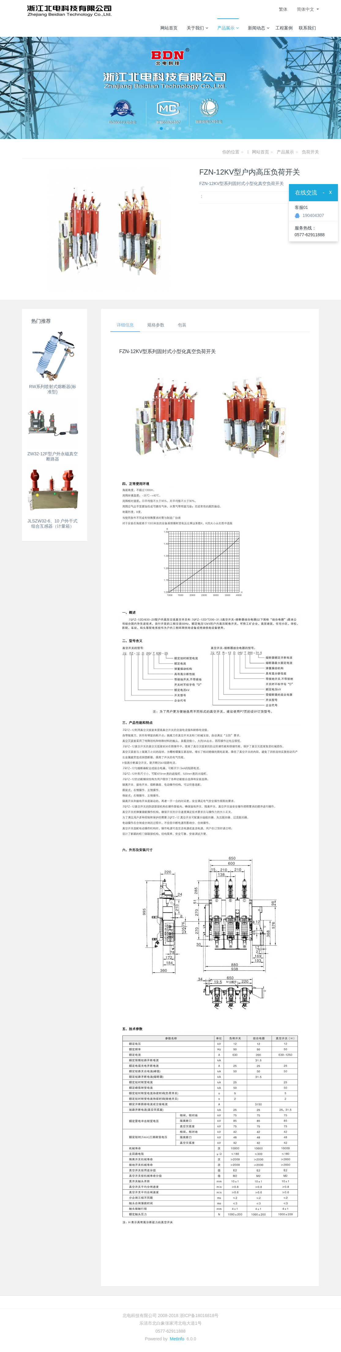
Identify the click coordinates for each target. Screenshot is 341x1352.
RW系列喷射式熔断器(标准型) (52, 389)
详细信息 (125, 324)
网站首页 (169, 27)
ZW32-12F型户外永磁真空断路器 (53, 456)
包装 (182, 324)
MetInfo (177, 1338)
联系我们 (307, 27)
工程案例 (284, 27)
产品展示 (228, 28)
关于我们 (197, 28)
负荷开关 (310, 151)
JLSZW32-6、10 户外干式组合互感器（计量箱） (52, 523)
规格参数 (155, 324)
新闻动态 (258, 28)
